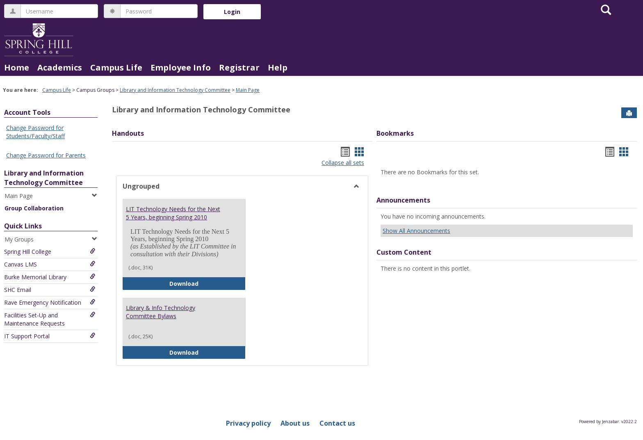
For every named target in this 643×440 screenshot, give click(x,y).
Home (16, 67)
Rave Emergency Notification (50, 302)
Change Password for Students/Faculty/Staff (35, 132)
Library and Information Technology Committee (175, 90)
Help (277, 67)
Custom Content (403, 252)
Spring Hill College (50, 251)
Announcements (403, 200)
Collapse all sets (343, 162)
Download (207, 283)
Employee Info (180, 67)
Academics (59, 67)
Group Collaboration (34, 208)
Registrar (239, 67)
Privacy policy (248, 423)
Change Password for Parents (46, 155)
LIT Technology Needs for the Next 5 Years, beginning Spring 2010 (173, 213)
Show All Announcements (416, 231)
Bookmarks (395, 133)
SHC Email (50, 290)
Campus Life (116, 67)
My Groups (51, 239)
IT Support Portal (50, 336)
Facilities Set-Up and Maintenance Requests (50, 319)
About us (295, 423)
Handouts (128, 133)
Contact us (337, 423)
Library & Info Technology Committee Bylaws (160, 312)
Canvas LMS (50, 264)
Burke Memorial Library (50, 277)
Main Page (248, 90)
